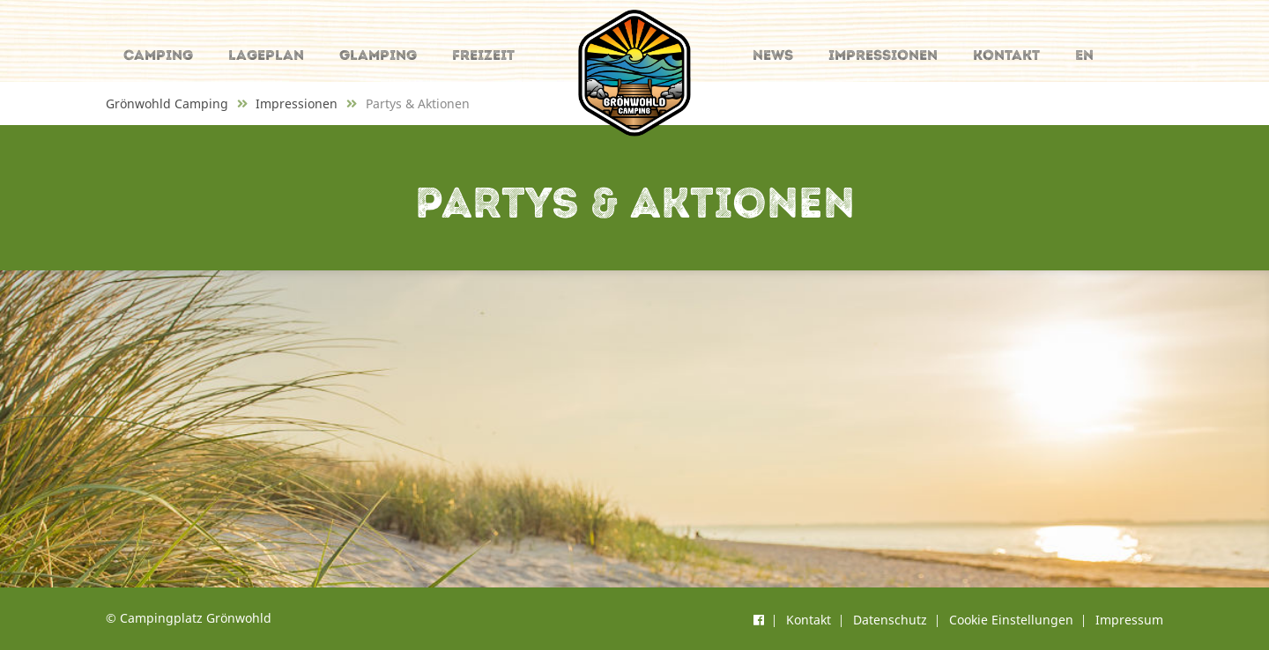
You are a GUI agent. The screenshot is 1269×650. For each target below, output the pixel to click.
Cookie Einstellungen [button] (1011, 619)
